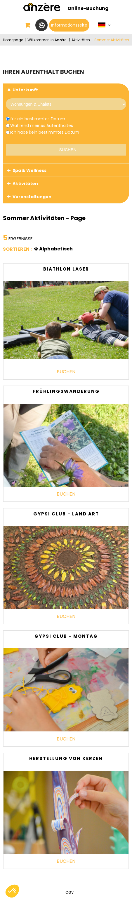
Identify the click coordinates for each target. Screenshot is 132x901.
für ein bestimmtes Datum (37, 118)
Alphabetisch (56, 248)
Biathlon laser (66, 269)
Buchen (66, 371)
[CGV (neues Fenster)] (69, 892)
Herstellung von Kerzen (66, 758)
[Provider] (66, 104)
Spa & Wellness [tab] (29, 170)
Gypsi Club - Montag (66, 636)
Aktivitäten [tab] (25, 184)
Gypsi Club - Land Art (66, 514)
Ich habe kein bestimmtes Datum (44, 132)
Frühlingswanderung (66, 391)
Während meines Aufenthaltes (41, 125)
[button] (28, 25)
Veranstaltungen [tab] (32, 197)
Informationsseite (69, 25)
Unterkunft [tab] (25, 90)
